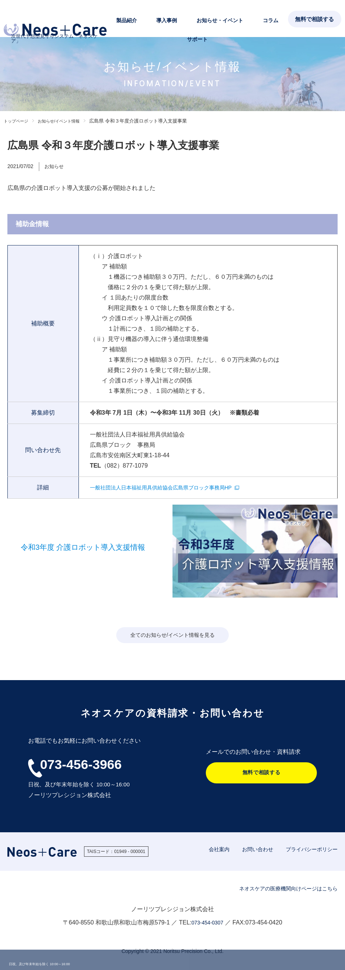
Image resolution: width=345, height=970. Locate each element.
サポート (271, 19)
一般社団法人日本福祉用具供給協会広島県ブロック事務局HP (171, 487)
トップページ (18, 121)
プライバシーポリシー (310, 850)
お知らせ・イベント (207, 19)
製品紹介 (138, 19)
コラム (246, 19)
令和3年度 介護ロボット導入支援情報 (83, 547)
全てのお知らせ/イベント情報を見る (172, 635)
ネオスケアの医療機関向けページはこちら (281, 889)
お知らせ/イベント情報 (67, 121)
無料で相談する (313, 19)
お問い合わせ (252, 850)
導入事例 (166, 19)
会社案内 (212, 850)
